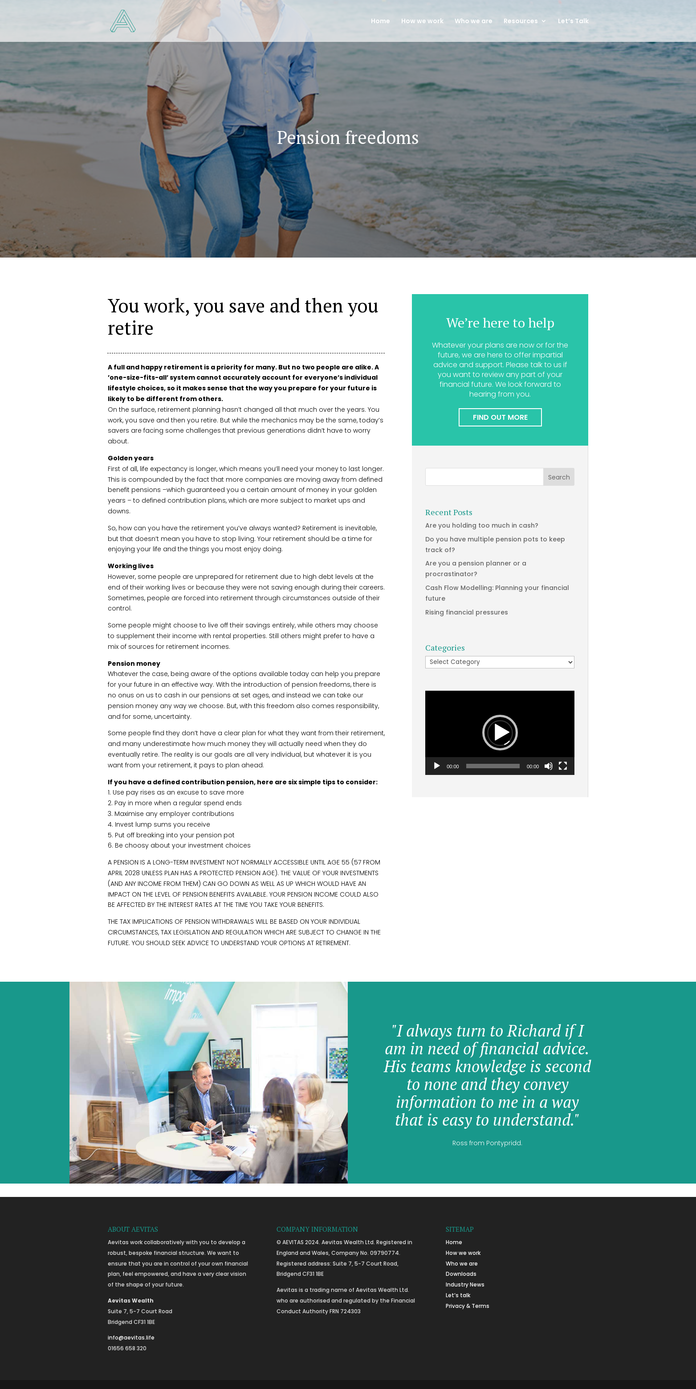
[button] (500, 732)
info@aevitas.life (131, 1337)
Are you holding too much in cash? (481, 525)
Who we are (473, 21)
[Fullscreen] (562, 766)
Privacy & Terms (467, 1306)
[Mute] (548, 766)
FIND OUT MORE (500, 417)
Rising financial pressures (466, 612)
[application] (499, 733)
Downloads (461, 1274)
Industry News (465, 1284)
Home (380, 21)
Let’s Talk (573, 21)
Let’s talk (458, 1295)
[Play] (436, 766)
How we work (422, 21)
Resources (521, 21)
